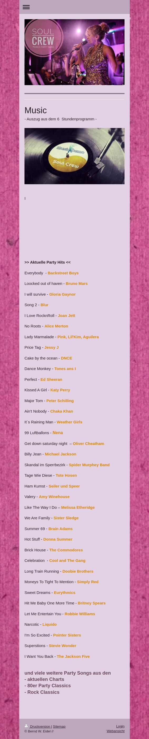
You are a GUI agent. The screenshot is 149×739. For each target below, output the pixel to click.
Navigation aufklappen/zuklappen (74, 7)
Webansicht (116, 731)
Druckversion (37, 726)
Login (120, 726)
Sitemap (59, 726)
